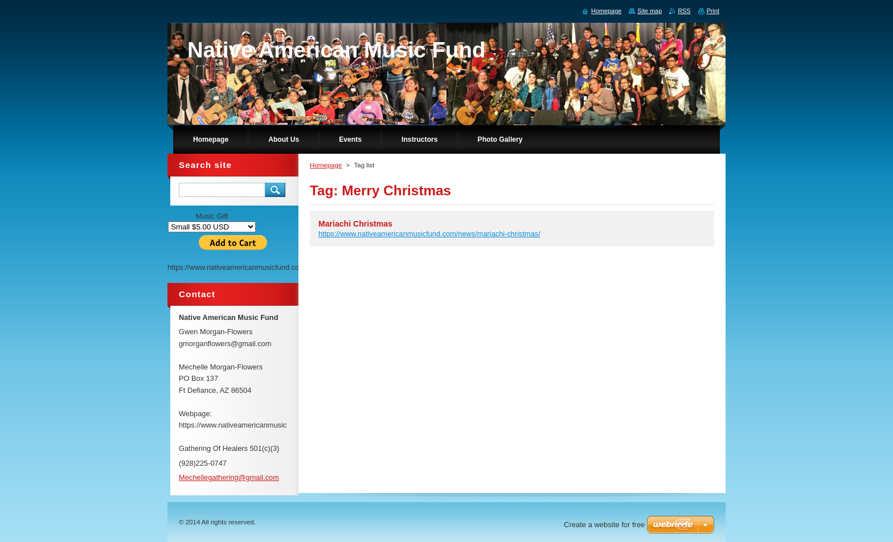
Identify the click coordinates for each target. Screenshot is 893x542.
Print (713, 10)
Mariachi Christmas (355, 223)
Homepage (326, 165)
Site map (649, 10)
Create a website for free (604, 524)
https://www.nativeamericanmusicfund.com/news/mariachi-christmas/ (429, 233)
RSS (684, 10)
